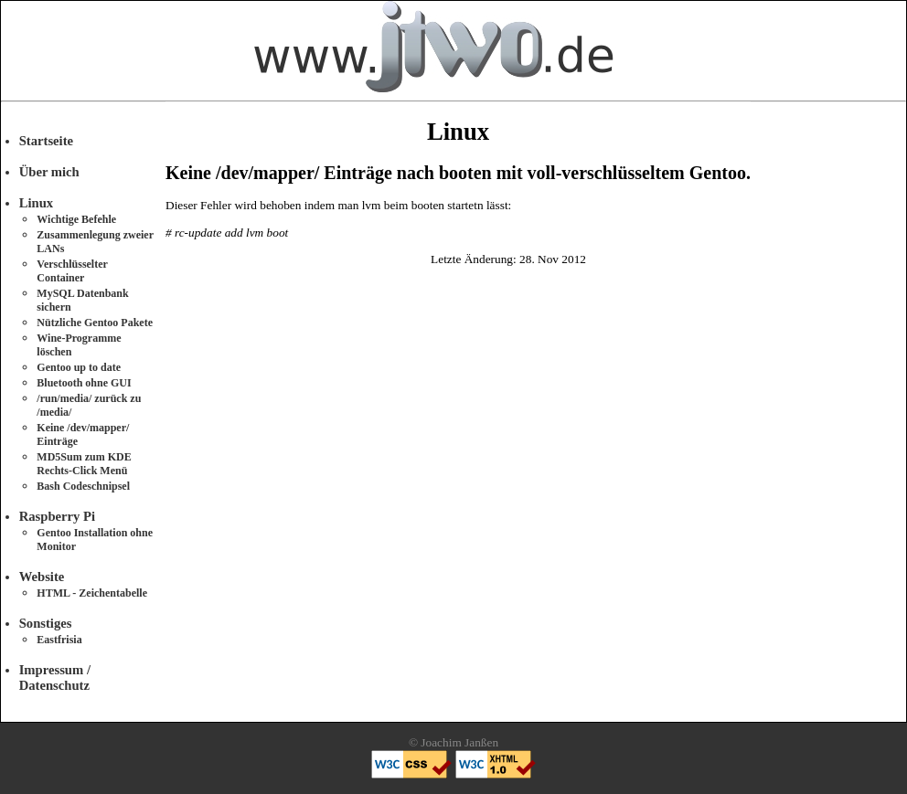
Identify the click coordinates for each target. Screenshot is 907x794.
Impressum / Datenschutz (55, 677)
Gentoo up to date (79, 367)
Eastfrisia (59, 639)
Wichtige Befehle (76, 219)
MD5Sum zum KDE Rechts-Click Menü (84, 463)
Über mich (49, 171)
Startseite (46, 140)
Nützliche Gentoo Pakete (95, 322)
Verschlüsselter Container (72, 271)
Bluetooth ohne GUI (84, 382)
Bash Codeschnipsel (83, 486)
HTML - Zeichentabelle (92, 593)
